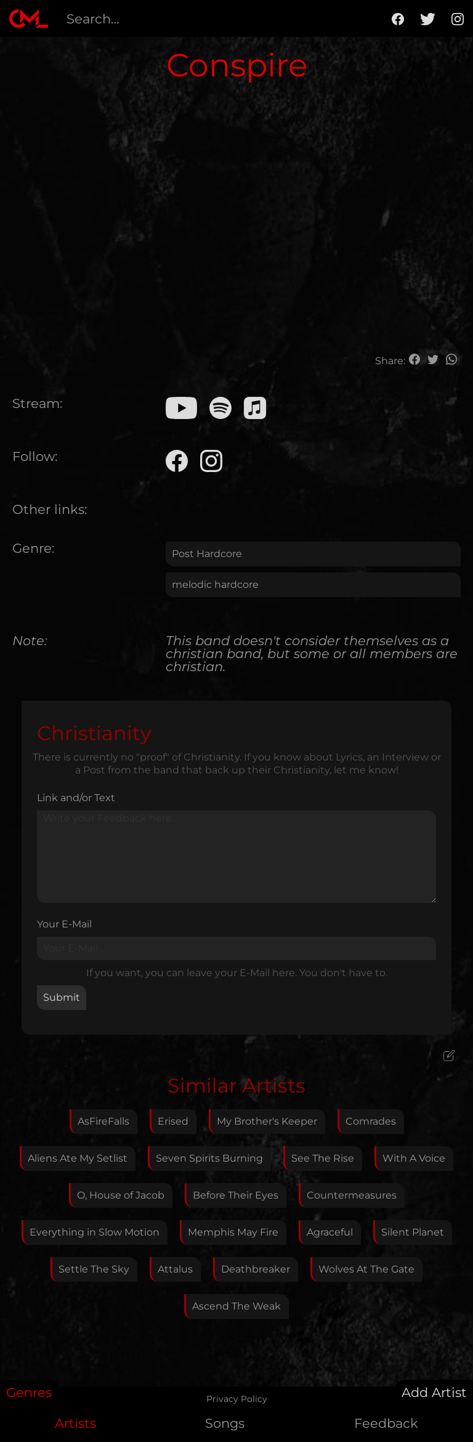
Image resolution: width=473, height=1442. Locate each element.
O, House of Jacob (120, 1195)
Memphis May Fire (233, 1232)
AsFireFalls (103, 1121)
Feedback (386, 1423)
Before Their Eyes (235, 1195)
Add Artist (434, 1392)
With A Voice (413, 1158)
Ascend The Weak (236, 1306)
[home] (28, 18)
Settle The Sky (94, 1269)
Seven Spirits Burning (209, 1158)
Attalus (175, 1269)
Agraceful (330, 1232)
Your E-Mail (64, 924)
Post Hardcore (207, 554)
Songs (225, 1423)
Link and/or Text (76, 798)
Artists (75, 1423)
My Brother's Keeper (267, 1121)
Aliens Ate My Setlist (77, 1158)
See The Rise (322, 1158)
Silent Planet (412, 1232)
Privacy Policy (236, 1398)
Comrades (371, 1121)
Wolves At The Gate (366, 1269)
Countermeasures (352, 1195)
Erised (173, 1121)
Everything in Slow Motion (95, 1232)
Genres (29, 1392)
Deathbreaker (255, 1269)
